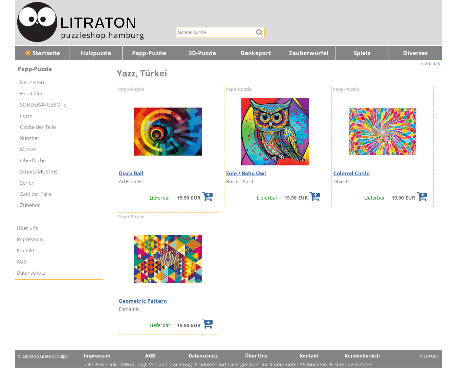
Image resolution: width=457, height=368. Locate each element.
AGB (22, 261)
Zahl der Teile (35, 194)
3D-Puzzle (202, 53)
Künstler (29, 138)
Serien (27, 182)
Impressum (30, 239)
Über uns (27, 228)
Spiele (362, 53)
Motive (28, 149)
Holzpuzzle (96, 53)
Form (26, 115)
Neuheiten (32, 82)
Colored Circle (351, 173)
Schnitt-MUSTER (38, 171)
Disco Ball (131, 173)
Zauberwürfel (308, 53)
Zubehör (30, 205)
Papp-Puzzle (149, 53)
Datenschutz (31, 272)
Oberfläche (33, 160)
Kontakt (26, 250)
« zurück (430, 63)
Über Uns (256, 355)
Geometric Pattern (143, 300)
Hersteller (31, 93)
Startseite (42, 53)
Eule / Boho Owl (246, 173)
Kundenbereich (362, 355)
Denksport (255, 53)
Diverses (415, 53)
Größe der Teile (38, 127)
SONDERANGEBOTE (43, 104)
